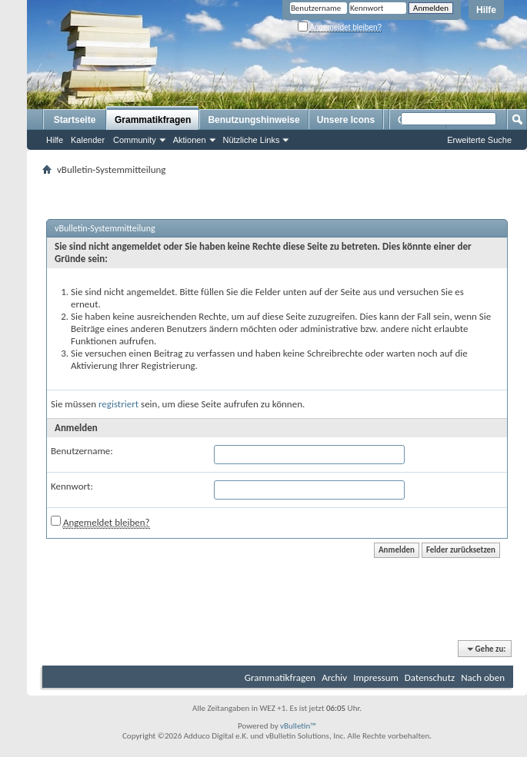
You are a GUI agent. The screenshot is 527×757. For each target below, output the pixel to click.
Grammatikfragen (153, 120)
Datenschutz (430, 677)
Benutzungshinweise (253, 120)
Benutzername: (82, 451)
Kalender (88, 139)
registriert (118, 404)
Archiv (334, 677)
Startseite (75, 120)
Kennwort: (72, 486)
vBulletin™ (298, 726)
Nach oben (483, 677)
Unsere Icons (346, 120)
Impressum (376, 677)
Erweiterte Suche (479, 139)
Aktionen (189, 139)
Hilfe (486, 10)
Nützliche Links (251, 139)
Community (134, 139)
